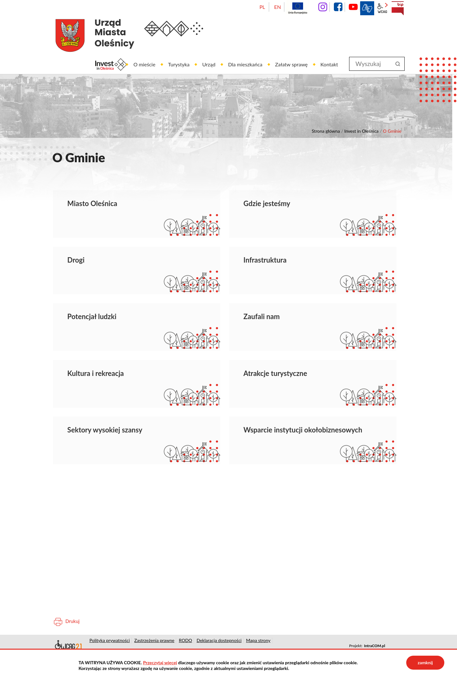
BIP (398, 8)
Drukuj (72, 621)
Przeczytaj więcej (160, 662)
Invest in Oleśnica (361, 131)
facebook (338, 7)
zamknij (425, 662)
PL (262, 7)
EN (277, 7)
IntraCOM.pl (374, 646)
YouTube (353, 7)
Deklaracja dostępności (67, 646)
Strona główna (326, 131)
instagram (323, 7)
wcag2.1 (382, 8)
